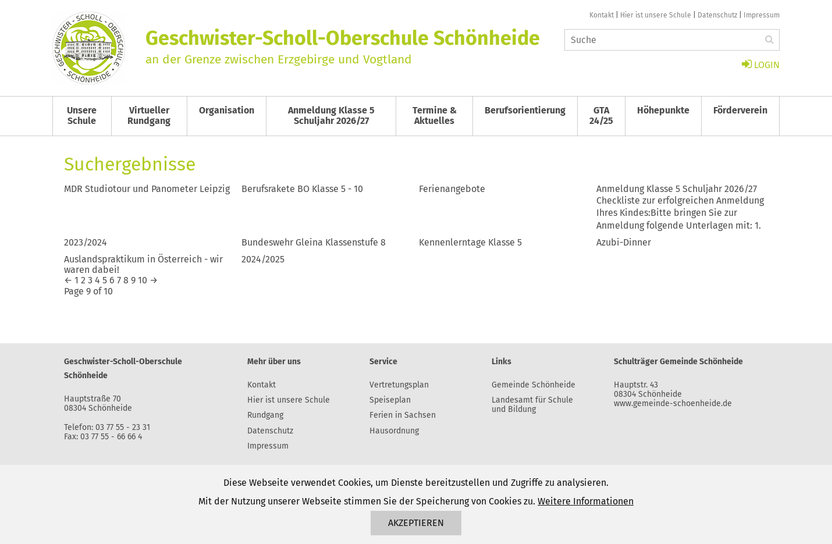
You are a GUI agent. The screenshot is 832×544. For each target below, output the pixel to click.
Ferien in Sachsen (402, 415)
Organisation (226, 110)
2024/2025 (263, 259)
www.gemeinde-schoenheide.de (673, 403)
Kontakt (601, 15)
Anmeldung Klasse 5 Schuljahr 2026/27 (331, 115)
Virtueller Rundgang (148, 115)
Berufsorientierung (525, 110)
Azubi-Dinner (623, 242)
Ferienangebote (452, 188)
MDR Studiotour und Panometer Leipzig (147, 188)
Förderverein (740, 110)
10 (142, 280)
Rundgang (265, 415)
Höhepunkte (663, 110)
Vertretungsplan (399, 385)
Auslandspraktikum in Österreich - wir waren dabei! (143, 264)
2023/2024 (85, 242)
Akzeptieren (416, 522)
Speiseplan (390, 400)
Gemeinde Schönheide (533, 385)
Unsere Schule (82, 115)
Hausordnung (394, 431)
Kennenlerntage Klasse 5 (470, 242)
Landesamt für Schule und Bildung (532, 404)
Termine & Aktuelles (435, 115)
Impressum (762, 15)
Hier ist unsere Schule (655, 15)
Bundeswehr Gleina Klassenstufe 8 (313, 242)
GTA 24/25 (601, 115)
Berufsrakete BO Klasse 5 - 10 (302, 188)
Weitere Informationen (586, 501)
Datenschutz (717, 15)
